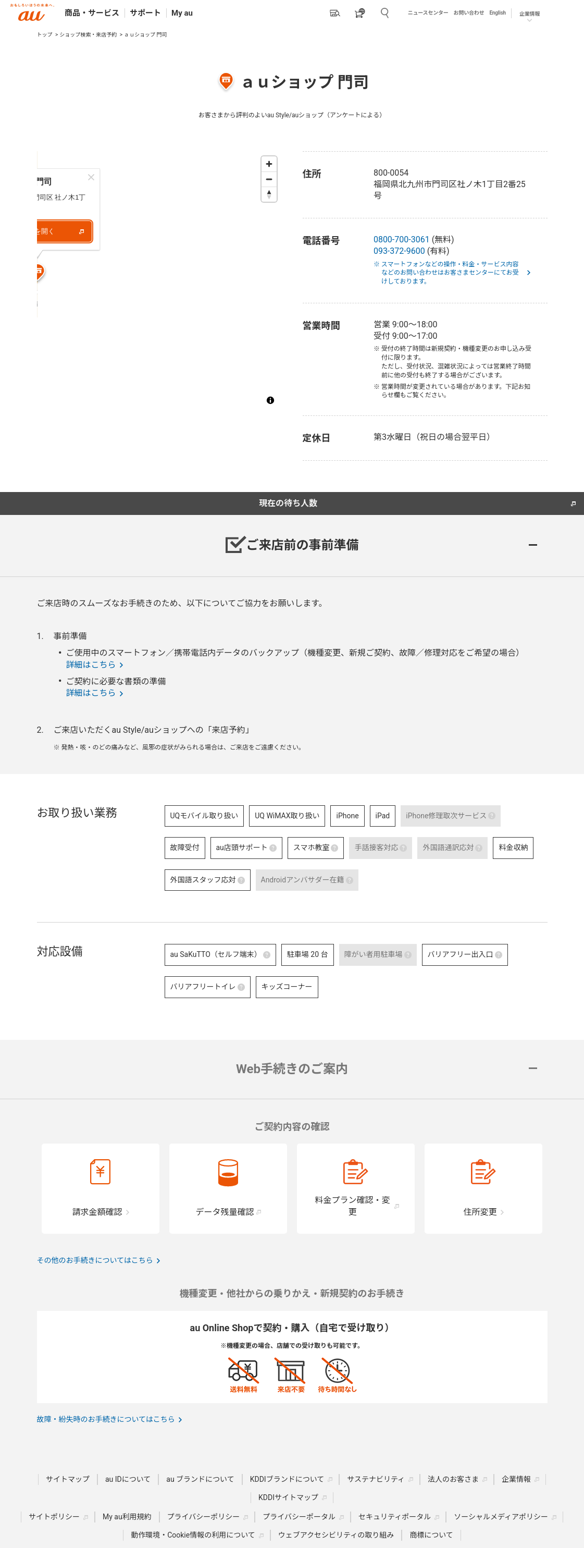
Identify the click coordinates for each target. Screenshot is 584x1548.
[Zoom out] (269, 179)
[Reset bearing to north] (269, 194)
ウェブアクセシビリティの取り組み (336, 1535)
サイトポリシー (54, 1517)
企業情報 (529, 14)
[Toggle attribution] (270, 400)
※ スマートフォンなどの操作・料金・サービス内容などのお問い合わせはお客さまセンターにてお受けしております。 (450, 273)
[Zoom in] (269, 163)
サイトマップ (68, 1479)
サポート (145, 13)
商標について (431, 1535)
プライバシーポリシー (203, 1517)
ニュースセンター (428, 13)
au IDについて (128, 1479)
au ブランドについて (200, 1479)
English (497, 13)
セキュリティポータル (394, 1517)
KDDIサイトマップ (288, 1497)
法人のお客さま (453, 1479)
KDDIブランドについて (287, 1479)
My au (182, 13)
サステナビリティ (376, 1479)
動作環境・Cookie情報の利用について (193, 1535)
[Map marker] (159, 321)
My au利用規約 (127, 1517)
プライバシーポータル (299, 1517)
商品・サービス (92, 13)
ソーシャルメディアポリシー (501, 1517)
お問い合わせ (469, 13)
